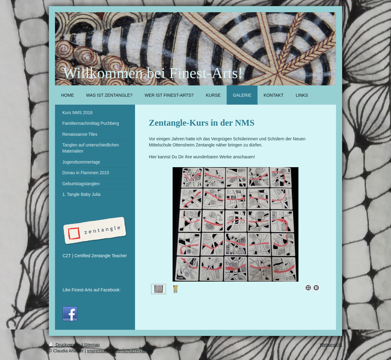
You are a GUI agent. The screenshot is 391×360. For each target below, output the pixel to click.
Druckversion (65, 344)
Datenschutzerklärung (132, 350)
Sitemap (92, 344)
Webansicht (331, 344)
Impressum (97, 350)
